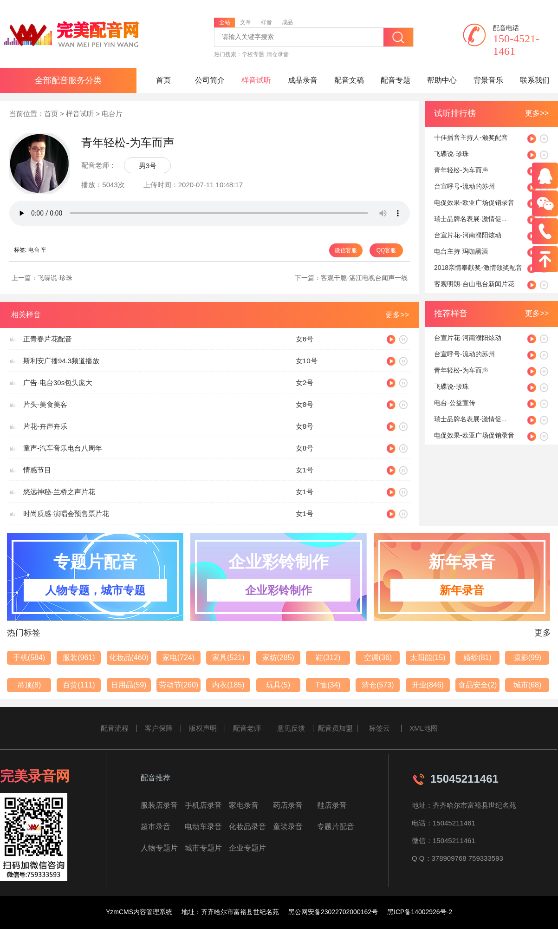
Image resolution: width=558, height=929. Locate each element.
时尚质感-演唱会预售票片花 (66, 513)
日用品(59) (128, 685)
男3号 (147, 166)
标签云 (379, 728)
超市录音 (155, 827)
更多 (542, 632)
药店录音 (288, 805)
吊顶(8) (29, 685)
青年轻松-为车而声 (461, 170)
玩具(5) (278, 685)
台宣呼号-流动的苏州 (464, 186)
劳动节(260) (178, 685)
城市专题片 (203, 848)
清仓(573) (378, 685)
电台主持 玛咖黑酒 (461, 251)
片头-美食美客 (45, 404)
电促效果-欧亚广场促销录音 (474, 202)
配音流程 (115, 728)
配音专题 (395, 80)
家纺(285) (278, 657)
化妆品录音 (247, 827)
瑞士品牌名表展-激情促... (470, 218)
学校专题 (253, 54)
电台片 (112, 114)
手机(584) (29, 657)
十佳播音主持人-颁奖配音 (471, 137)
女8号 (304, 404)
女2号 (304, 382)
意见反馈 (291, 728)
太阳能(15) (427, 657)
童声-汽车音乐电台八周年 (62, 448)
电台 (33, 250)
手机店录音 (203, 805)
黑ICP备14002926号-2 (419, 912)
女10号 (307, 361)
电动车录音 (203, 827)
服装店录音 (159, 805)
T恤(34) (327, 685)
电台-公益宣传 (454, 402)
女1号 (304, 470)
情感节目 (37, 470)
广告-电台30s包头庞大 (57, 382)
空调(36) (378, 657)
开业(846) (428, 685)
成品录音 (303, 80)
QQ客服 (386, 250)
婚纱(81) (477, 657)
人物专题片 (159, 848)
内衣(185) (228, 685)
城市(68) (527, 685)
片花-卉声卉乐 (45, 426)
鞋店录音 (332, 805)
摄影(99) (527, 657)
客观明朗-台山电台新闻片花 (474, 284)
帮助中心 (442, 80)
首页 (163, 80)
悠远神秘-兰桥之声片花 (59, 492)
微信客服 (346, 250)
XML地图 (423, 728)
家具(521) (228, 657)
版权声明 (203, 728)
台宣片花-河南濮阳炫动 (467, 235)
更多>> (537, 113)
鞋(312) (328, 657)
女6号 (304, 339)
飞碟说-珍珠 (55, 277)
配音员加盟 (335, 728)
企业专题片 (247, 848)
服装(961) (79, 657)
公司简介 (210, 80)
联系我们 (535, 80)
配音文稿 (349, 80)
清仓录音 (277, 54)
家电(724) (178, 657)
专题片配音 (335, 827)
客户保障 (159, 728)
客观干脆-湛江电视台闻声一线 (364, 277)
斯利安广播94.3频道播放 (61, 361)
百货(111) (79, 685)
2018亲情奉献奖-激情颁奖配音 (478, 267)
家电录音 (244, 805)
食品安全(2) (477, 685)
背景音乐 (488, 80)
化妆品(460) (129, 657)
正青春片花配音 (47, 339)
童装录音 (288, 827)
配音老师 (247, 728)
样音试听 (256, 80)
